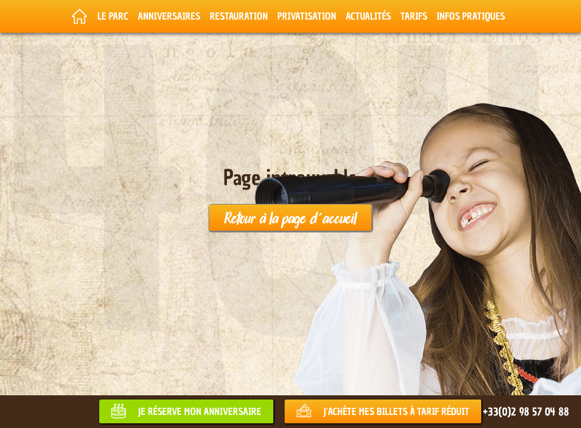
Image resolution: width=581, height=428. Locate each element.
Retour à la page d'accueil (290, 217)
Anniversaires (169, 16)
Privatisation (306, 16)
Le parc (112, 16)
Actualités (368, 16)
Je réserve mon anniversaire (199, 411)
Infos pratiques (471, 16)
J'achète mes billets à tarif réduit (396, 411)
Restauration (239, 16)
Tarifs (413, 16)
